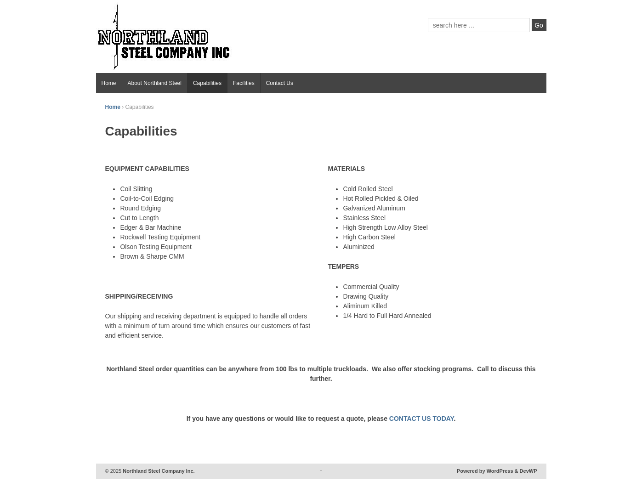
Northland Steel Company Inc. (158, 471)
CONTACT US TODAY (421, 418)
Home (109, 83)
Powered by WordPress (485, 471)
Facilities (244, 83)
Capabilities (207, 83)
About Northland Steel (155, 83)
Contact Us (279, 83)
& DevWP (526, 471)
